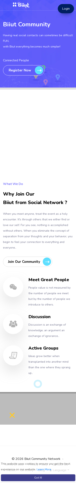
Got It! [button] (38, 478)
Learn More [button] (44, 469)
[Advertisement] (38, 143)
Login (66, 8)
